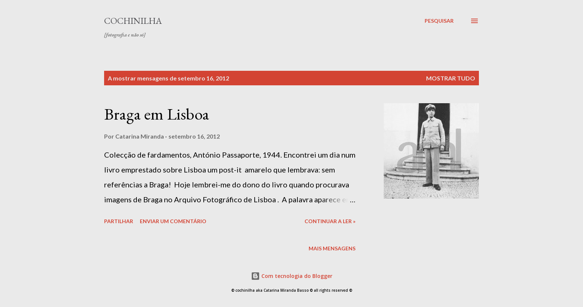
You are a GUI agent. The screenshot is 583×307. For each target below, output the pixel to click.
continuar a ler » (330, 221)
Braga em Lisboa (156, 113)
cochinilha (133, 20)
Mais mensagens (332, 248)
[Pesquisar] (439, 20)
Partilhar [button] (118, 221)
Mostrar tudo (450, 78)
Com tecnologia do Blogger (291, 275)
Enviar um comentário (173, 221)
